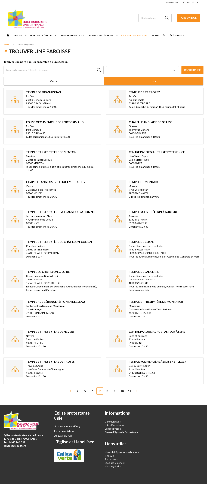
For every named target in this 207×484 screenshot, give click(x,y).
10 (122, 391)
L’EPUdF (18, 35)
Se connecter (172, 2)
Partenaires (111, 459)
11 (129, 391)
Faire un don (188, 17)
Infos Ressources (115, 425)
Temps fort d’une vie (101, 35)
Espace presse (113, 428)
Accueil (6, 44)
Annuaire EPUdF (63, 435)
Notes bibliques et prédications (122, 452)
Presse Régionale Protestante (121, 432)
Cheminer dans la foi (72, 35)
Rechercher (192, 70)
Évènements (177, 35)
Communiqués (113, 421)
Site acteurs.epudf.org (67, 426)
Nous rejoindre (113, 466)
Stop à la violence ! (115, 462)
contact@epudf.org (15, 445)
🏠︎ (8, 35)
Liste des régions (64, 431)
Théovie (109, 455)
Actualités (158, 35)
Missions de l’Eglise (41, 35)
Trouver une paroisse (134, 35)
